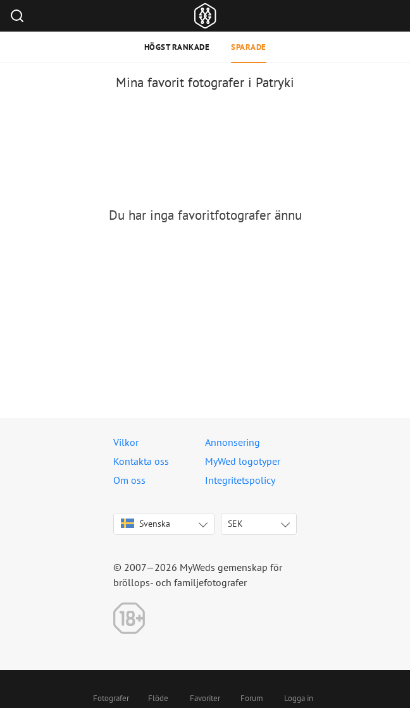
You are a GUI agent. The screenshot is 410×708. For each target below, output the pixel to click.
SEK (235, 523)
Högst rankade (177, 47)
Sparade (248, 47)
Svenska (145, 523)
